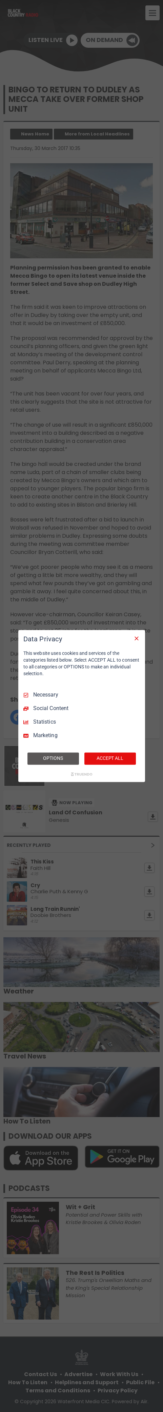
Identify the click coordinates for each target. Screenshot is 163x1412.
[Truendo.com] (81, 774)
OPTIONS (53, 758)
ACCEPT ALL (110, 758)
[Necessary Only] (136, 638)
